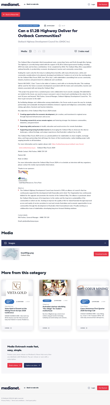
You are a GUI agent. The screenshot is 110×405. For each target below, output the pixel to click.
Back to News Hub (10, 14)
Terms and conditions (18, 400)
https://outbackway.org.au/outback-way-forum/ (68, 144)
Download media (101, 254)
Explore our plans (33, 365)
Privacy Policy (5, 400)
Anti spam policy (31, 400)
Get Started (103, 4)
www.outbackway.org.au (27, 148)
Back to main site (31, 4)
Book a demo (15, 365)
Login (91, 4)
